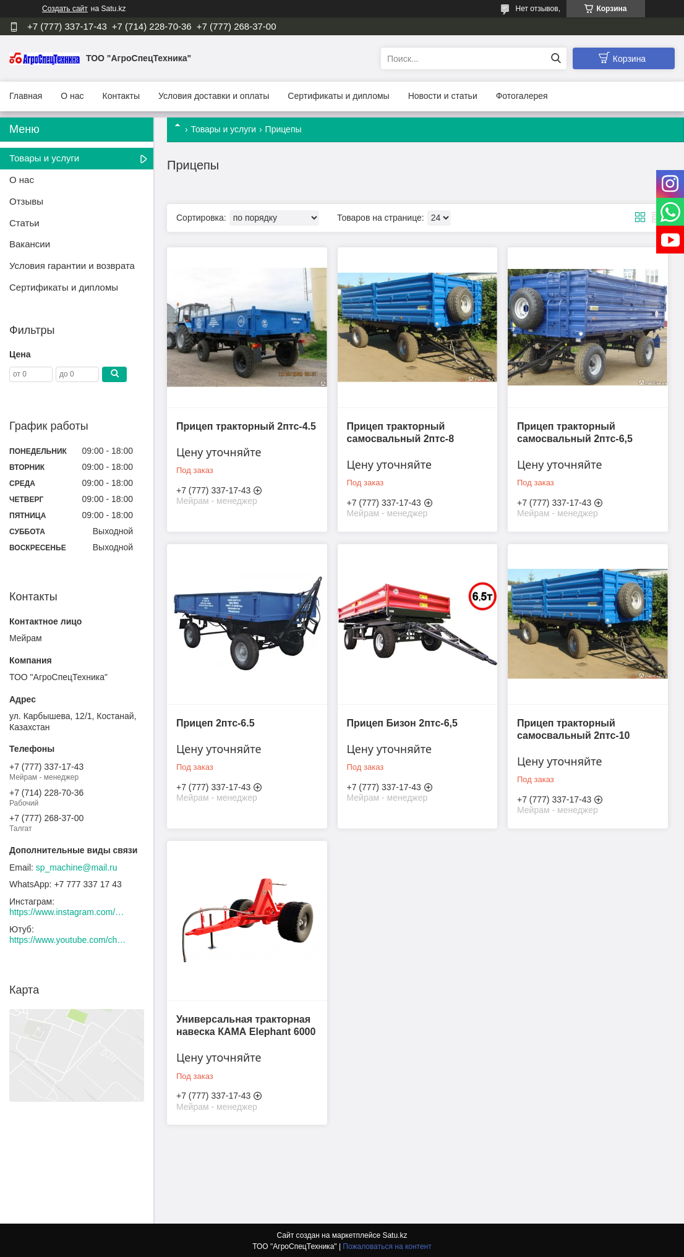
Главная (25, 96)
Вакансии (29, 244)
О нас (72, 96)
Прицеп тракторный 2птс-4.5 (246, 425)
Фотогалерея (522, 96)
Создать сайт (65, 8)
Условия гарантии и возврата (72, 265)
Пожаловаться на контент (387, 1245)
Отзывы (26, 201)
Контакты (121, 96)
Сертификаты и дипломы (338, 96)
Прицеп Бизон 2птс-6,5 (401, 722)
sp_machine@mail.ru (77, 867)
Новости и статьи (442, 96)
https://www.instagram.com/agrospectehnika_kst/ (68, 912)
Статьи (24, 223)
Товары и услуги (223, 129)
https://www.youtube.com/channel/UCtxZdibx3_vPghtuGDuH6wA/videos (68, 940)
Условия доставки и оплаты (213, 96)
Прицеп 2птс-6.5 (215, 722)
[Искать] (555, 58)
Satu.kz (394, 1234)
